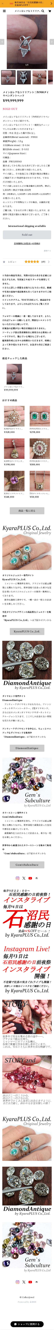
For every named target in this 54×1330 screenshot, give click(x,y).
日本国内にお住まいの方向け (27, 243)
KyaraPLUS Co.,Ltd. (27, 631)
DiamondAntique (27, 748)
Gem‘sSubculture (27, 864)
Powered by (27, 1302)
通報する (47, 251)
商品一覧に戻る (27, 510)
